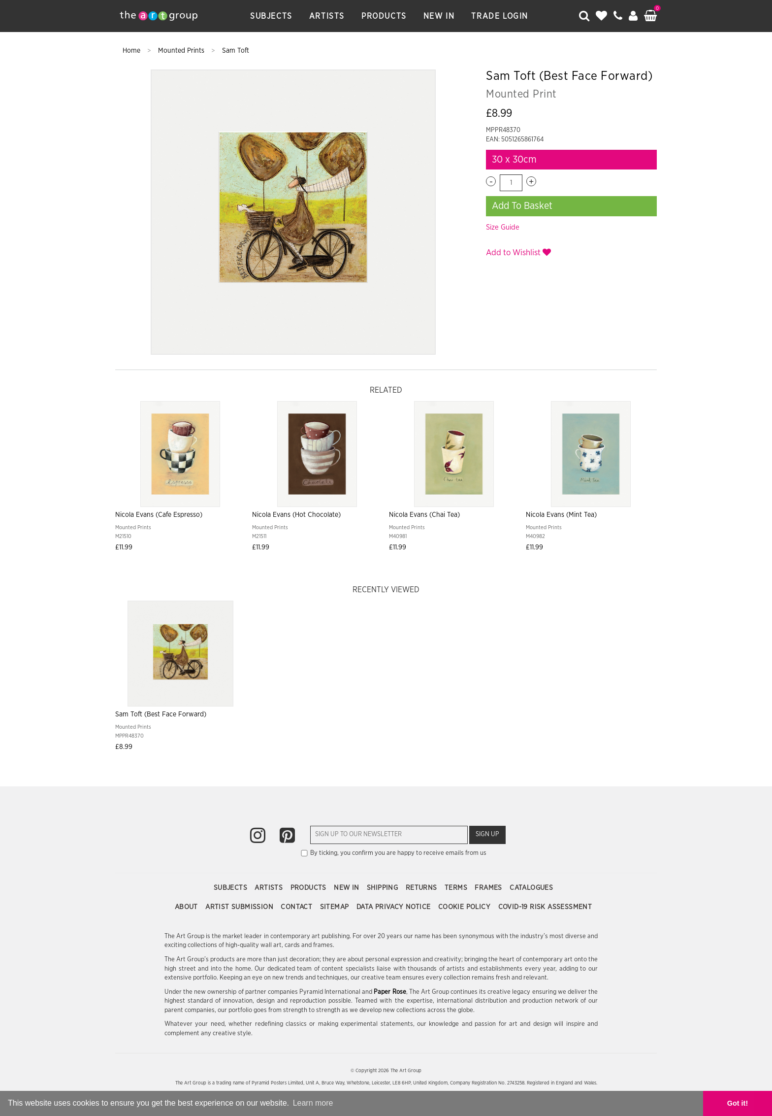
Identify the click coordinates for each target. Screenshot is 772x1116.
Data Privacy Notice (394, 907)
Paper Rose (390, 992)
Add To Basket (522, 206)
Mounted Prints (182, 50)
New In (439, 16)
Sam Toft (235, 50)
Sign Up (487, 834)
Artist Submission (240, 907)
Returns (422, 887)
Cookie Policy (465, 907)
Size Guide (502, 227)
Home (132, 50)
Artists (327, 16)
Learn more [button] (313, 1103)
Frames (489, 887)
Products (384, 16)
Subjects (271, 16)
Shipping (383, 887)
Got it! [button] (737, 1103)
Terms (457, 887)
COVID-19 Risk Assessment (545, 907)
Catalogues (531, 887)
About (187, 907)
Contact (297, 907)
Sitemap (335, 907)
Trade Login (499, 16)
